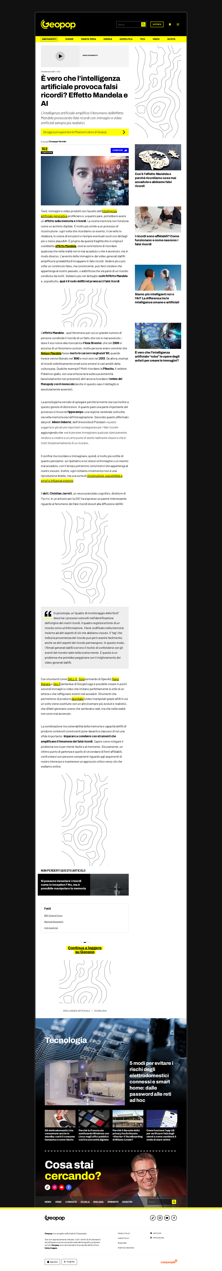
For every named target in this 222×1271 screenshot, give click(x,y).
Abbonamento (49, 39)
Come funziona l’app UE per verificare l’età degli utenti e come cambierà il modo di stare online (161, 1135)
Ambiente (112, 1202)
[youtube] (167, 1218)
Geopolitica (126, 39)
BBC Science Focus (53, 915)
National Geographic (53, 921)
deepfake (78, 699)
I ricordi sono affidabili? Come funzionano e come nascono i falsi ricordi (157, 240)
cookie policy (123, 1238)
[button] (178, 24)
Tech (142, 39)
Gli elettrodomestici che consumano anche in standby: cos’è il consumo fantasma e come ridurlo (60, 1135)
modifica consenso (126, 1248)
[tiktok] (153, 1218)
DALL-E (72, 679)
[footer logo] (73, 1218)
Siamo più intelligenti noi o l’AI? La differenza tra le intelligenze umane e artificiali (157, 298)
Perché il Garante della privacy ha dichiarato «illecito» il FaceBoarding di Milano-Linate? (128, 1135)
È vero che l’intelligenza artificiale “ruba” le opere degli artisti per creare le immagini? (157, 356)
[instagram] (160, 1218)
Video (58, 1202)
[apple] (52, 1262)
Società (171, 39)
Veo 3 (56, 684)
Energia (108, 39)
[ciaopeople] (169, 1262)
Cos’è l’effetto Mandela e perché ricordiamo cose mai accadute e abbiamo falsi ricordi (155, 180)
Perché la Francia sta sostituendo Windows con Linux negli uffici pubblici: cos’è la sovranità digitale (94, 1135)
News (48, 1202)
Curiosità (71, 1202)
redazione (122, 1243)
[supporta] (157, 24)
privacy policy (124, 1233)
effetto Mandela (65, 246)
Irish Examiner (51, 927)
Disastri (127, 1202)
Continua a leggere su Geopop (84, 950)
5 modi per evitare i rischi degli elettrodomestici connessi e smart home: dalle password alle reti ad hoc (151, 1082)
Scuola (85, 1202)
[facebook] (174, 1218)
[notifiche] (170, 24)
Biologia (98, 1202)
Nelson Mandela (51, 353)
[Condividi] (120, 150)
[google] (69, 1262)
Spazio (156, 39)
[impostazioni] (157, 1238)
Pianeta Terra (88, 39)
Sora (81, 679)
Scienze (69, 39)
